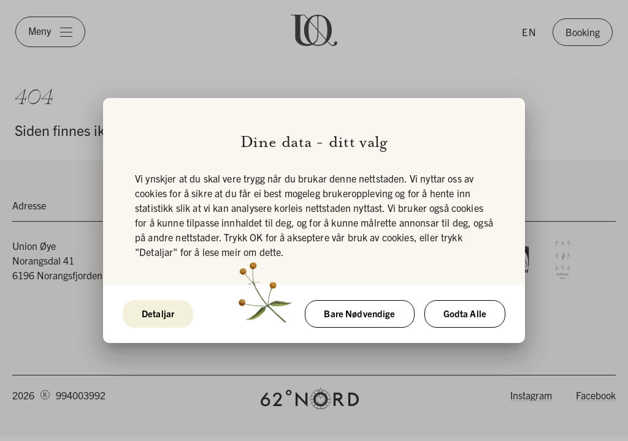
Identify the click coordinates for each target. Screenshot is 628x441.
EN (529, 32)
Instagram (531, 395)
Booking (582, 32)
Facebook (596, 395)
